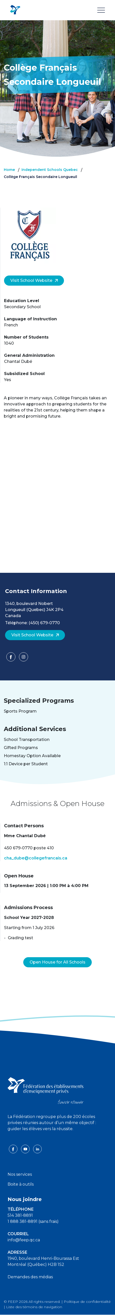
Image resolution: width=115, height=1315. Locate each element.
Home (9, 169)
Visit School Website (34, 280)
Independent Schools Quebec (49, 169)
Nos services (20, 1174)
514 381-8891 (20, 1215)
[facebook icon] (14, 1148)
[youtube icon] (26, 1148)
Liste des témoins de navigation (34, 1307)
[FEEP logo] (45, 1090)
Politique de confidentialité (87, 1301)
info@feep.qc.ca (24, 1240)
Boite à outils (21, 1184)
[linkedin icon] (37, 1148)
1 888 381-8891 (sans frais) (33, 1221)
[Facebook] (11, 658)
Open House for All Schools (57, 962)
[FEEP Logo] (15, 10)
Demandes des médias (30, 1276)
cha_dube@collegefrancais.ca (35, 858)
